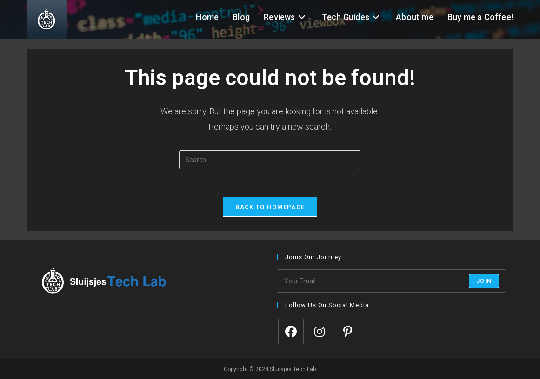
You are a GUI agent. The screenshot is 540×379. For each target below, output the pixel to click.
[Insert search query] (269, 159)
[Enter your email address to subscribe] (391, 281)
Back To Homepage (270, 206)
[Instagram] (319, 331)
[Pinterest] (347, 331)
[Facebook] (291, 331)
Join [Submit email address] (484, 281)
